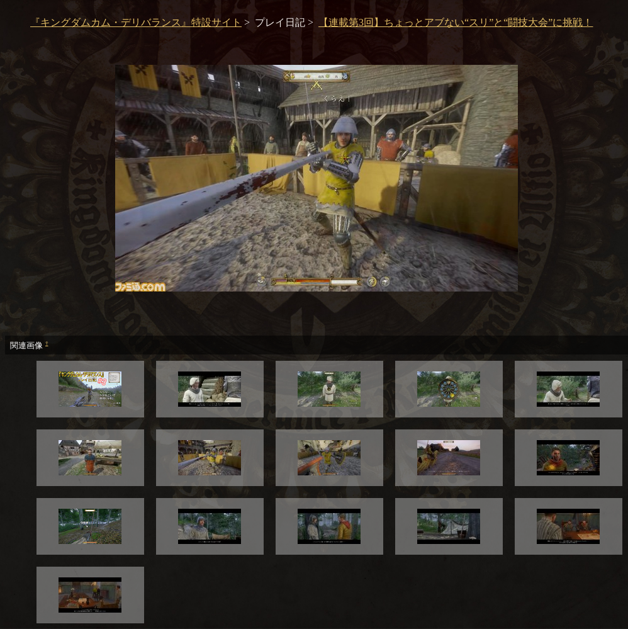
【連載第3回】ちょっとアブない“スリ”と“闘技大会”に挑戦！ (455, 22)
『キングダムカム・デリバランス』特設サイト (136, 22)
